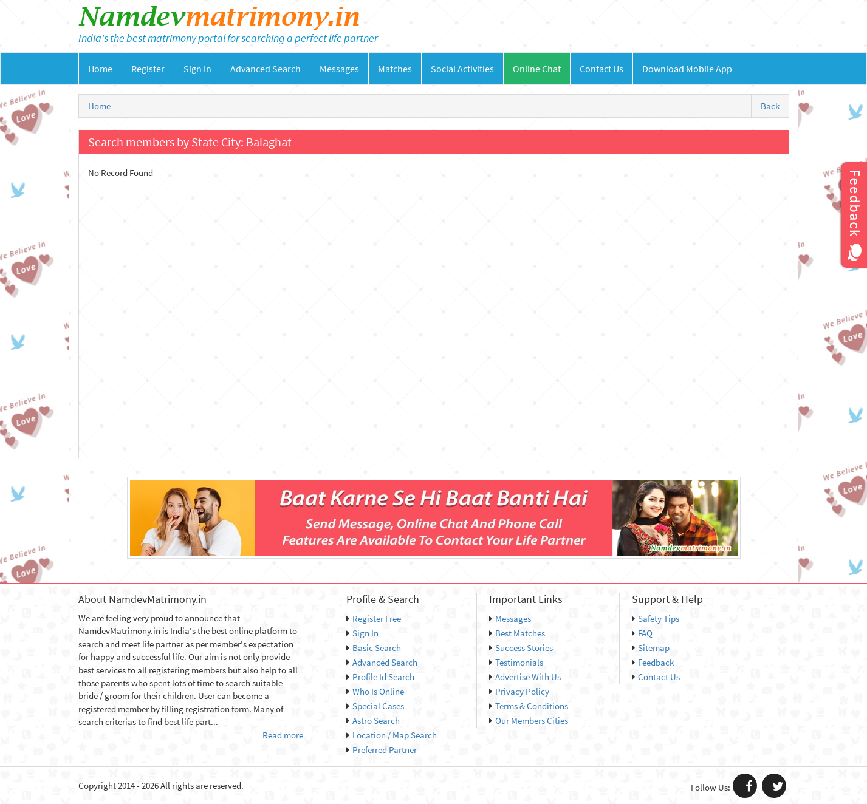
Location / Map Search (391, 735)
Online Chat (537, 69)
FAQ (642, 633)
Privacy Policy (519, 691)
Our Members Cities (528, 720)
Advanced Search (265, 69)
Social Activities (462, 69)
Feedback (653, 662)
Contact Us (601, 69)
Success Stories (521, 647)
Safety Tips (655, 618)
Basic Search (373, 647)
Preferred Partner (381, 749)
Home (100, 69)
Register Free (373, 618)
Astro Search (373, 720)
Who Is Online (375, 691)
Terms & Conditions (528, 706)
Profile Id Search (380, 677)
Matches (395, 69)
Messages (339, 69)
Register (148, 69)
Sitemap (651, 647)
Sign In (197, 69)
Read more (282, 735)
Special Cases (375, 706)
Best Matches (517, 633)
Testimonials (516, 662)
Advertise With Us (525, 677)
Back (770, 106)
